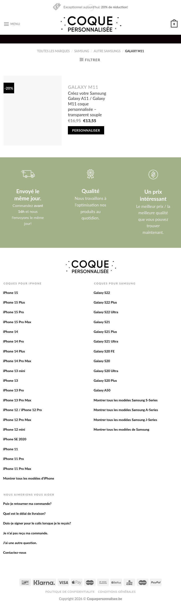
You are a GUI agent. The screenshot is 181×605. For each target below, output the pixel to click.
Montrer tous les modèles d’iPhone (28, 478)
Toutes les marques (53, 51)
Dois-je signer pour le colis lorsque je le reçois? (37, 523)
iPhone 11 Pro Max (17, 469)
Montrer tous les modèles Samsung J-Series (125, 420)
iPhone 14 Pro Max (17, 361)
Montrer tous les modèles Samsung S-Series (125, 400)
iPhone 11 (10, 449)
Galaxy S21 (102, 322)
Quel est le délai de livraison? (24, 513)
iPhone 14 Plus (14, 351)
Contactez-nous (14, 552)
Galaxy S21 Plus (105, 332)
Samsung (81, 51)
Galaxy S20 (102, 361)
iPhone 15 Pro (13, 312)
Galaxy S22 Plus (105, 302)
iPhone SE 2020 (14, 439)
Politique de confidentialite (70, 591)
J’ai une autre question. (20, 543)
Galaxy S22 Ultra (106, 312)
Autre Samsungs (107, 51)
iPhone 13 (10, 380)
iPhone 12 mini (14, 429)
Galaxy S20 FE (104, 351)
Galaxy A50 (102, 390)
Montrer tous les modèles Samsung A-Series (126, 410)
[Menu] (12, 24)
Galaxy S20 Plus (105, 380)
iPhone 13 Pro (13, 390)
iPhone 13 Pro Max (17, 400)
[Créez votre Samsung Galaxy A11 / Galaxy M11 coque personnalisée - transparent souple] (33, 111)
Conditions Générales (117, 591)
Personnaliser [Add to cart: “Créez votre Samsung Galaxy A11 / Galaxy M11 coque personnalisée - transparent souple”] (86, 130)
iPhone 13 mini (14, 371)
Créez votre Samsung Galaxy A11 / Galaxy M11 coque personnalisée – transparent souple (87, 104)
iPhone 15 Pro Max (17, 322)
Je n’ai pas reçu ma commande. (25, 533)
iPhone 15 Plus (14, 302)
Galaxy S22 (102, 293)
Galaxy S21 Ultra (106, 341)
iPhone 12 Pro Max (17, 420)
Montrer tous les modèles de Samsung (121, 429)
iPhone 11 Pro (13, 459)
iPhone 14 (10, 332)
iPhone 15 (10, 293)
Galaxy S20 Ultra (106, 371)
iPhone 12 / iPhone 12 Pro (22, 410)
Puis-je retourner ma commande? (27, 504)
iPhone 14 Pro (13, 341)
